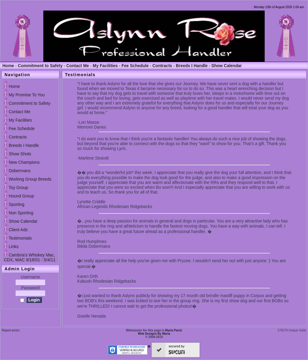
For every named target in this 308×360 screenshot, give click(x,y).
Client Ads (18, 229)
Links (14, 246)
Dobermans (19, 170)
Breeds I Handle (192, 65)
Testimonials (20, 238)
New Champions (24, 162)
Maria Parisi (173, 330)
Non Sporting (21, 212)
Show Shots (20, 153)
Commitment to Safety (40, 65)
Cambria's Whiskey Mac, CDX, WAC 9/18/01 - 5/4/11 (29, 257)
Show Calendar (226, 65)
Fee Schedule (135, 65)
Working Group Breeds (30, 179)
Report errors (11, 330)
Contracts (162, 65)
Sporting (16, 204)
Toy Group (18, 187)
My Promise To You (27, 94)
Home (8, 65)
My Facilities (105, 65)
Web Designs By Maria (154, 333)
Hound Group (21, 196)
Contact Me (77, 65)
